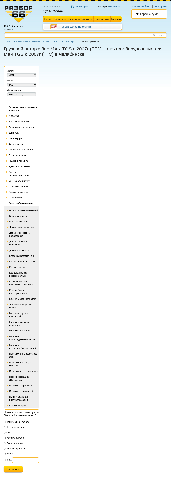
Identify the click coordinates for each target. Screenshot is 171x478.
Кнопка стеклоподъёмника (22, 261)
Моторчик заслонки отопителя (19, 323)
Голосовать (13, 469)
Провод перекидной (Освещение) (19, 378)
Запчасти (48, 19)
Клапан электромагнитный (22, 256)
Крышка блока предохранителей (18, 292)
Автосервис (74, 19)
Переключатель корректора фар (23, 355)
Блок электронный (18, 216)
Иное (8, 460)
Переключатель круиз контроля (20, 364)
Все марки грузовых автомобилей (27, 42)
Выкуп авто (60, 19)
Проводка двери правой (21, 391)
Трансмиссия (15, 197)
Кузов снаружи (16, 144)
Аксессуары (15, 116)
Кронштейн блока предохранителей (18, 274)
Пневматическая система (21, 149)
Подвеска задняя (17, 155)
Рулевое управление (19, 166)
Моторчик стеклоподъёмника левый (22, 338)
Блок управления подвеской (23, 210)
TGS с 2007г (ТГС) (69, 42)
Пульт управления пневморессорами (18, 398)
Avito (7, 432)
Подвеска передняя (18, 161)
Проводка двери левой (20, 385)
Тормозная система (18, 192)
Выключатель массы (19, 221)
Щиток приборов (17, 405)
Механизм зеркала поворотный (18, 315)
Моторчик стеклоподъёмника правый (23, 346)
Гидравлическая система (21, 127)
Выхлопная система (19, 121)
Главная (7, 42)
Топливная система (18, 186)
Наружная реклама (15, 427)
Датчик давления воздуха (22, 227)
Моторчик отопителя (19, 330)
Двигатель (14, 133)
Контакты (116, 19)
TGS (56, 42)
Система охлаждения (19, 181)
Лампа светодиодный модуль (20, 306)
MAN (47, 42)
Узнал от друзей (13, 443)
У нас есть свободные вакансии (75, 27)
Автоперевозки (102, 19)
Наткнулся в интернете (17, 422)
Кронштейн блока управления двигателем (21, 283)
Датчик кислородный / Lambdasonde (20, 234)
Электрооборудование (21, 203)
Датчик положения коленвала (18, 243)
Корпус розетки (17, 267)
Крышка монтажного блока (22, 299)
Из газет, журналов (14, 448)
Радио (8, 453)
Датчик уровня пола (19, 250)
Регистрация (161, 6)
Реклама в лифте (14, 438)
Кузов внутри (15, 138)
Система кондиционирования (19, 173)
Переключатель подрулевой (23, 371)
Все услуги (87, 19)
